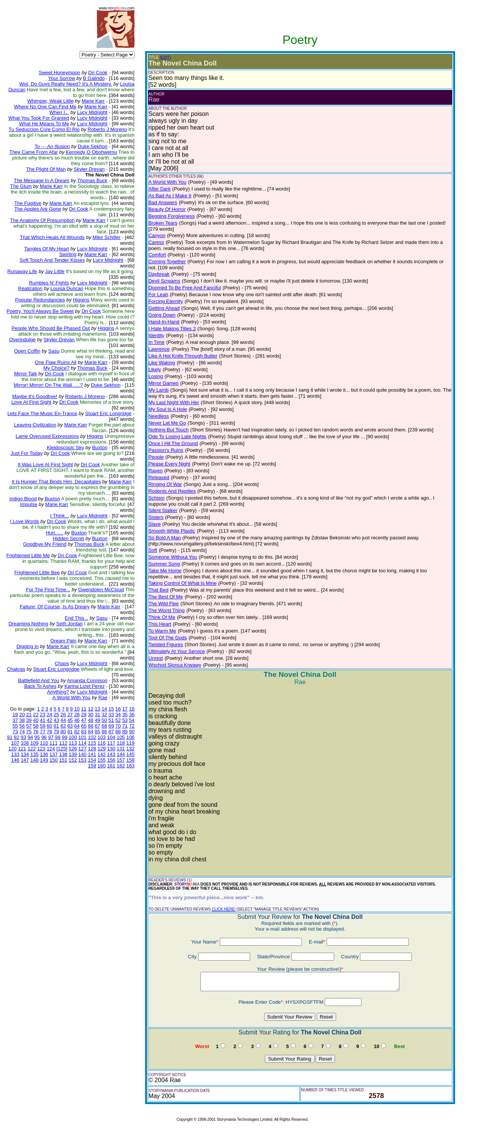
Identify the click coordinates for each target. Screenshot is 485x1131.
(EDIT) (165, 57)
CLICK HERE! (224, 909)
